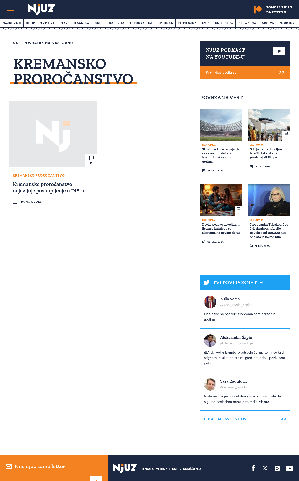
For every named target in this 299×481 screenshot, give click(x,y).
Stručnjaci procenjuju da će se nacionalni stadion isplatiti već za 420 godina (220, 155)
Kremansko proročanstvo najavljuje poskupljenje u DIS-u (49, 187)
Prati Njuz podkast (221, 72)
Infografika (141, 23)
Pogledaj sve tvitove (226, 404)
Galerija (117, 23)
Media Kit (163, 454)
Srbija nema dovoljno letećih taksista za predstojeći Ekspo (266, 153)
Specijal (165, 23)
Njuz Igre (288, 23)
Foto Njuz (187, 23)
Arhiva (268, 23)
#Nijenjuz (224, 23)
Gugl (99, 23)
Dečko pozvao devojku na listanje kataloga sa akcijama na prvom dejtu (220, 223)
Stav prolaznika (74, 23)
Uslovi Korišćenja (186, 454)
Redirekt (286, 471)
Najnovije (11, 23)
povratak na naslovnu (43, 42)
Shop (30, 23)
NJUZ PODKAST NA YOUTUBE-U (225, 53)
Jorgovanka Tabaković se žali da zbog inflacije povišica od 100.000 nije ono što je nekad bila (268, 223)
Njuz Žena (247, 23)
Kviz (206, 23)
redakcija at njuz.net (165, 471)
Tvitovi (47, 23)
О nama (148, 454)
